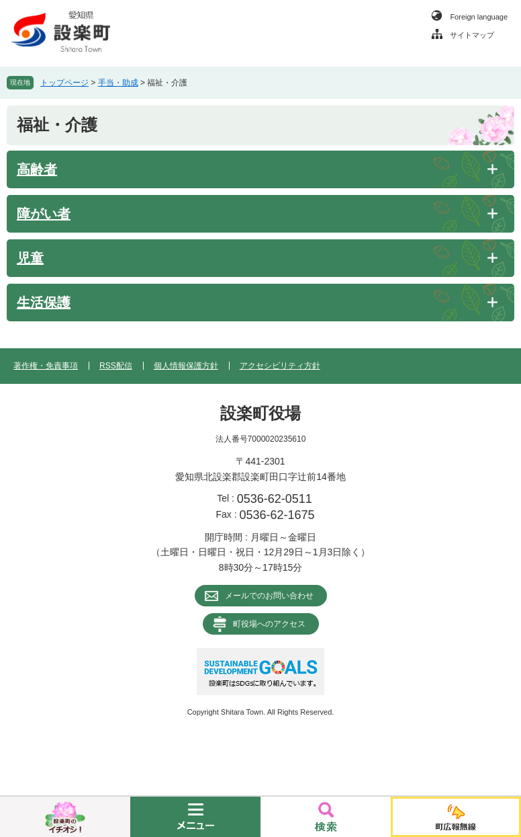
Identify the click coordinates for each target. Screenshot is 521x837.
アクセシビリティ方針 (280, 365)
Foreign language (479, 17)
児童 (30, 258)
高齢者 (37, 169)
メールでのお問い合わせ (269, 595)
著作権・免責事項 (45, 365)
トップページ (64, 82)
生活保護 (43, 302)
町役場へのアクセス (269, 624)
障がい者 (43, 213)
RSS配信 (115, 365)
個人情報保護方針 (186, 365)
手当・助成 (118, 82)
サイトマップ (472, 35)
